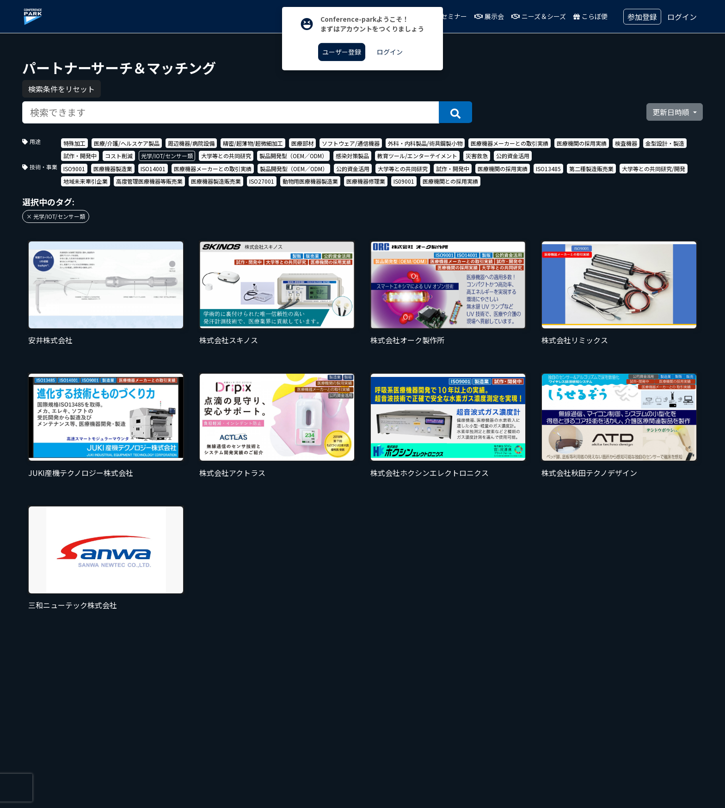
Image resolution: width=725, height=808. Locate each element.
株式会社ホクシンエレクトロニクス (429, 472)
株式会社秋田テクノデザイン (589, 472)
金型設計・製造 (664, 143)
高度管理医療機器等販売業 (149, 181)
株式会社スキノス (228, 339)
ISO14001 (153, 169)
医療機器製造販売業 (216, 181)
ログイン (682, 16)
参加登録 (642, 16)
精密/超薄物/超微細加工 (253, 143)
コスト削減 (119, 156)
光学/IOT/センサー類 (167, 156)
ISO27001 (261, 181)
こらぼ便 (590, 16)
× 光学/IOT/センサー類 (55, 216)
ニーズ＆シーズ (538, 16)
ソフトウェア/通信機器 (351, 143)
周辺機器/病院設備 (191, 143)
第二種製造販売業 (591, 169)
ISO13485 (548, 169)
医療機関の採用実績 (582, 143)
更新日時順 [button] (671, 111)
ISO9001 (74, 169)
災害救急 (477, 156)
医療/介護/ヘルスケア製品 (127, 143)
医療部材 (302, 143)
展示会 (489, 16)
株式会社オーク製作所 (407, 339)
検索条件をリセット (61, 88)
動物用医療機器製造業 (310, 181)
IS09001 (403, 181)
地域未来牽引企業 (85, 181)
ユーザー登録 (341, 51)
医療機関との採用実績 (450, 181)
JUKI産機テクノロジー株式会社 (80, 472)
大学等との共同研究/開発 (653, 169)
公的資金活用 (512, 156)
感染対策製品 (352, 156)
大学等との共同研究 (226, 156)
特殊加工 (74, 143)
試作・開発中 (80, 156)
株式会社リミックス (574, 339)
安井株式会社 (50, 339)
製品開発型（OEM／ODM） (293, 156)
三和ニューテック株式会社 (72, 605)
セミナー (450, 16)
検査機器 (626, 143)
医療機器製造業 (112, 169)
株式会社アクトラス (232, 472)
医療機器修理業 (365, 181)
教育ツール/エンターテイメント (417, 156)
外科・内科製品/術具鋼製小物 (425, 143)
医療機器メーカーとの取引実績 (509, 143)
